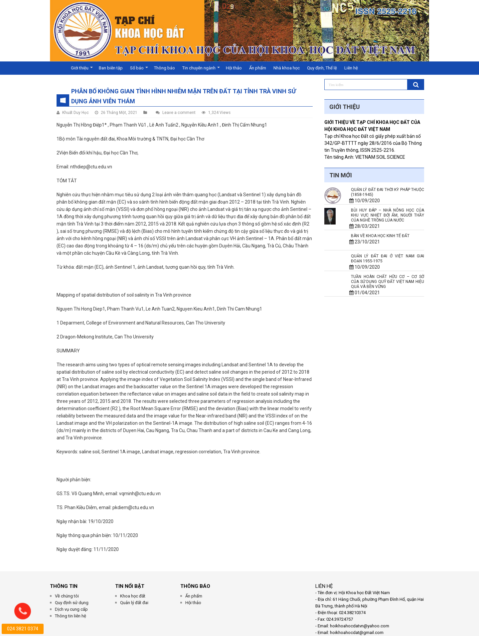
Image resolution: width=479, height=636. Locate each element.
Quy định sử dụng (71, 602)
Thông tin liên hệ (70, 615)
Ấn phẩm (257, 67)
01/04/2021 (364, 292)
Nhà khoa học (286, 67)
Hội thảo (234, 67)
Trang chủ (58, 68)
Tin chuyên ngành (199, 67)
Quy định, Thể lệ (322, 67)
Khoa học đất (132, 595)
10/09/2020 (364, 200)
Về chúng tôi (67, 595)
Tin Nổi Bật (129, 586)
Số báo (137, 67)
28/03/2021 (364, 226)
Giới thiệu (79, 67)
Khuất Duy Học (75, 112)
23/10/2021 (364, 241)
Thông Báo (195, 586)
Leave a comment (179, 112)
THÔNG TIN (64, 586)
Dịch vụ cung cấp (71, 609)
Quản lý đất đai (134, 602)
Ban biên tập (111, 67)
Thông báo (164, 67)
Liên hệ (351, 67)
